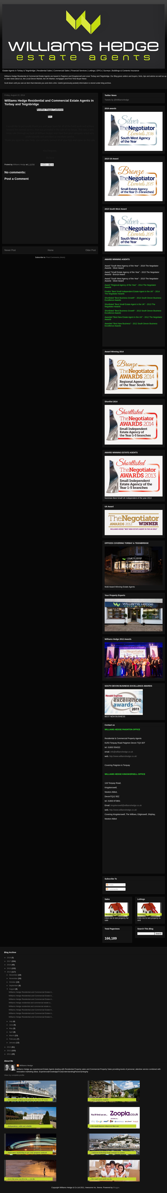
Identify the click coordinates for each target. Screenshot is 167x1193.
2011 (9, 1054)
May (11, 1028)
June (11, 1025)
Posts (109, 885)
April (11, 1032)
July (11, 1021)
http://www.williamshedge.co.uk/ (123, 756)
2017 (9, 961)
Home (51, 250)
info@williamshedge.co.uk (121, 752)
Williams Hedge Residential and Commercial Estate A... (31, 992)
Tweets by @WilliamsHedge (117, 100)
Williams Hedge (26, 1065)
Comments (112, 889)
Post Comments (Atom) (55, 257)
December (13, 975)
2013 (9, 1047)
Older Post (90, 250)
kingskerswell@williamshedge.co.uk (126, 805)
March (12, 1035)
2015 (9, 968)
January (12, 1043)
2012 (9, 1051)
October (12, 982)
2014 (9, 972)
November (13, 978)
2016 (9, 965)
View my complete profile (14, 1075)
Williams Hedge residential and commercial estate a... (30, 1003)
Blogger (116, 1187)
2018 (9, 958)
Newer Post (10, 250)
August (12, 989)
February (13, 1039)
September (14, 985)
